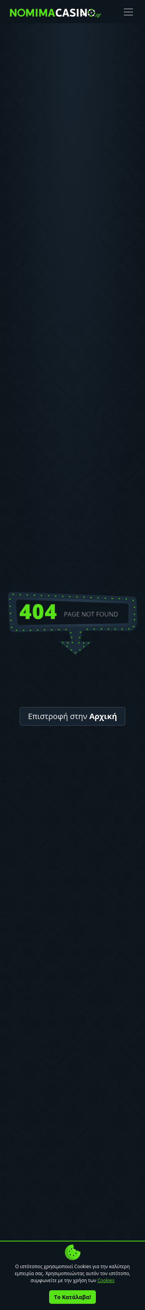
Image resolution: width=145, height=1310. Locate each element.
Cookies (105, 1280)
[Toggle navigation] (128, 12)
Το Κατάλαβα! (72, 1297)
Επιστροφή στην (72, 716)
